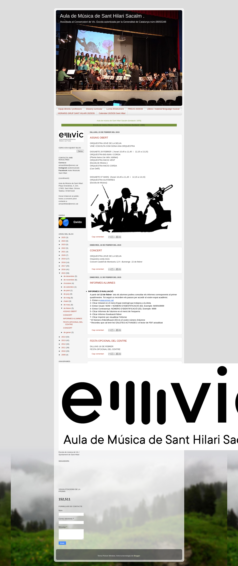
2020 (63, 255)
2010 (63, 351)
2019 (63, 259)
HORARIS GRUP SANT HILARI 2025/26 (76, 113)
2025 (63, 237)
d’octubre (68, 283)
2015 (63, 273)
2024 (63, 241)
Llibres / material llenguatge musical (163, 109)
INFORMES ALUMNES (102, 282)
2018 (63, 262)
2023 (63, 244)
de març (67, 305)
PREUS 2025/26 (135, 109)
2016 (63, 269)
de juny (67, 294)
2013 (63, 340)
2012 (63, 344)
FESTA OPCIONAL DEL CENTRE (108, 340)
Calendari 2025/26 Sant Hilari (112, 113)
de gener (67, 332)
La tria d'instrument (115, 109)
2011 (63, 348)
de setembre (69, 287)
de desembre (69, 276)
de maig (67, 298)
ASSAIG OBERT (99, 137)
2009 (63, 355)
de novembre (69, 280)
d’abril (66, 301)
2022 (63, 248)
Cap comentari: (98, 237)
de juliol (67, 290)
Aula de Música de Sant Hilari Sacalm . (102, 16)
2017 (63, 266)
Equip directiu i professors (70, 109)
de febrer (68, 308)
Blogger (137, 556)
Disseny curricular (94, 109)
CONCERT (96, 250)
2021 (63, 252)
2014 (63, 337)
